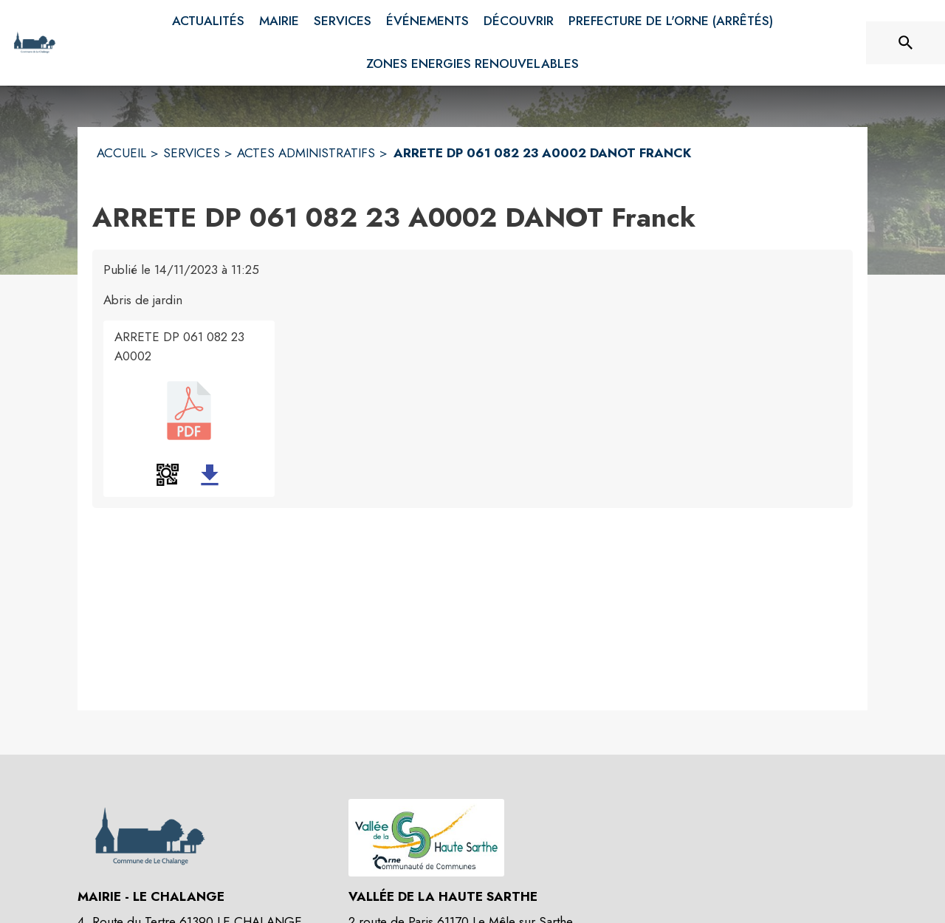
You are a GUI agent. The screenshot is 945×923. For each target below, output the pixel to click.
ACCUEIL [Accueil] (121, 153)
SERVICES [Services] (191, 153)
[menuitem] (208, 21)
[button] (167, 475)
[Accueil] (34, 43)
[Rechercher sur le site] (905, 42)
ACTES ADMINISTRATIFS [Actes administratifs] (306, 153)
